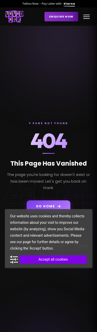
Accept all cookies (53, 259)
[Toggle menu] (86, 17)
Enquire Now (61, 16)
